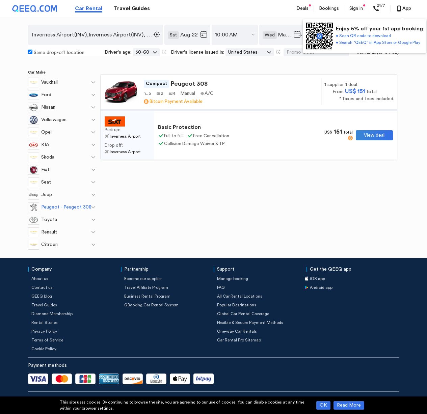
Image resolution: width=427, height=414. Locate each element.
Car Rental (88, 8)
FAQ (221, 287)
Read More (349, 405)
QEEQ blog (41, 296)
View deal (374, 135)
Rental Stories (44, 323)
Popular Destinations (236, 305)
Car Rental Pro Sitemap (239, 340)
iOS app (317, 279)
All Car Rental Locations (239, 296)
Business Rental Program (147, 296)
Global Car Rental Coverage (243, 314)
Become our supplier (143, 279)
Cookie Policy (43, 349)
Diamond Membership (52, 314)
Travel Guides (132, 8)
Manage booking (232, 279)
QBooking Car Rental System (151, 305)
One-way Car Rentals (237, 331)
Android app (321, 287)
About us (39, 279)
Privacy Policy (44, 331)
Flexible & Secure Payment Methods (250, 323)
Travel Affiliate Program (146, 287)
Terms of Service (47, 340)
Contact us (42, 287)
